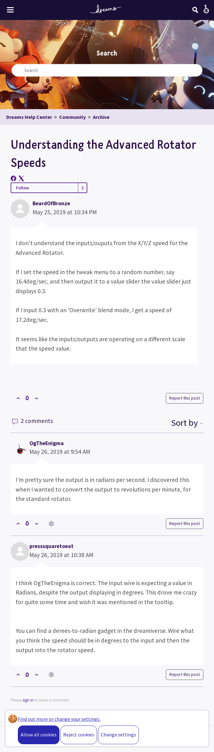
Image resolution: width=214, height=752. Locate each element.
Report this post (184, 398)
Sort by (187, 422)
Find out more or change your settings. (59, 719)
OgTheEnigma (46, 443)
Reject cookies (78, 734)
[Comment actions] (51, 523)
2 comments (32, 421)
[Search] (195, 10)
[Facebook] (13, 178)
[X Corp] (21, 178)
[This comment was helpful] (18, 523)
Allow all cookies (39, 734)
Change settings (118, 734)
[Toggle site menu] (10, 10)
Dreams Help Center (29, 117)
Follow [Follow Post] (22, 188)
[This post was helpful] (18, 398)
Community (72, 117)
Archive (101, 117)
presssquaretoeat (51, 546)
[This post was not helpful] (36, 398)
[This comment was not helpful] (36, 523)
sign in (28, 700)
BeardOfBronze (51, 203)
